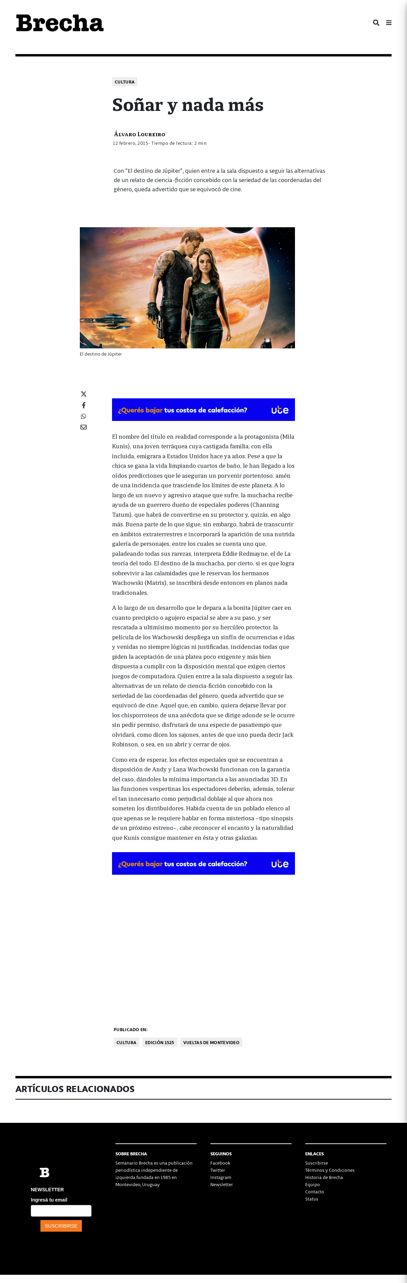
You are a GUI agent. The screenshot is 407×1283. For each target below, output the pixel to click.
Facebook (220, 1162)
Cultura (125, 81)
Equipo (312, 1184)
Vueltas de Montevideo (211, 1042)
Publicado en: (130, 1029)
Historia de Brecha (324, 1177)
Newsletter (221, 1184)
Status (311, 1198)
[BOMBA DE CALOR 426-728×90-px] (203, 408)
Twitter (217, 1170)
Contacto (314, 1191)
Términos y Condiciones (330, 1170)
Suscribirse (316, 1162)
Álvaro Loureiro (139, 133)
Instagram (220, 1177)
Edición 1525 (159, 1042)
